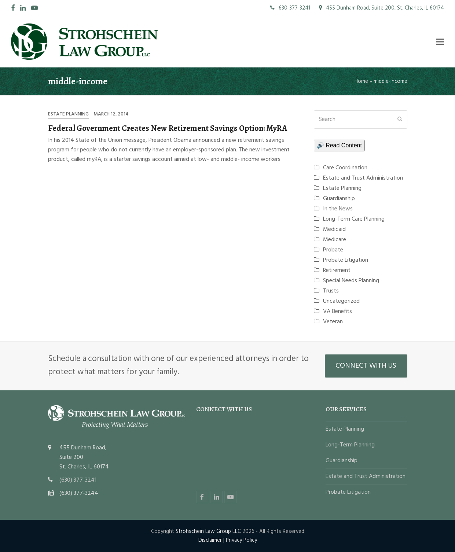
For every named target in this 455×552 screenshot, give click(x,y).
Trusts (331, 291)
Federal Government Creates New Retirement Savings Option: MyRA (167, 128)
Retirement (337, 270)
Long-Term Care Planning (354, 219)
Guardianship (339, 198)
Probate (333, 250)
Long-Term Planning (350, 445)
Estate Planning (68, 114)
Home (361, 81)
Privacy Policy (241, 540)
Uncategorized (341, 301)
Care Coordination (345, 168)
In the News (338, 209)
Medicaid (334, 229)
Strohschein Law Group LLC (208, 531)
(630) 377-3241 (77, 480)
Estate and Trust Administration (363, 178)
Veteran (333, 322)
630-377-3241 (290, 8)
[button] (440, 41)
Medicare (334, 239)
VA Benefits (337, 311)
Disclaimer (210, 540)
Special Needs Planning (351, 281)
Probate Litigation (345, 260)
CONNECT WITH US (365, 366)
